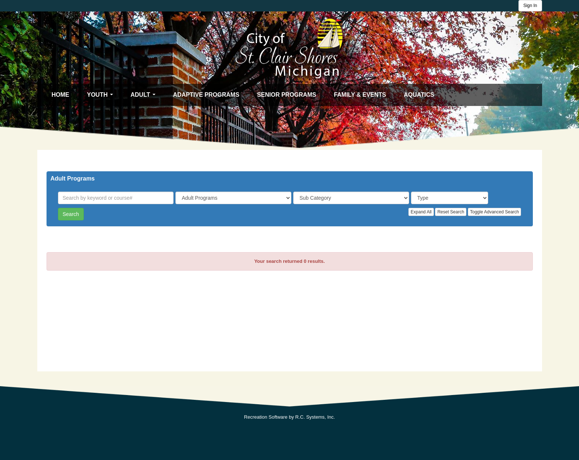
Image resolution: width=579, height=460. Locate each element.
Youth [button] (101, 97)
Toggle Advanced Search (494, 211)
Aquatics (419, 95)
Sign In (530, 5)
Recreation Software (266, 417)
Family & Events (360, 95)
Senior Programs (286, 95)
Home (60, 95)
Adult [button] (145, 97)
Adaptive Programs (206, 95)
